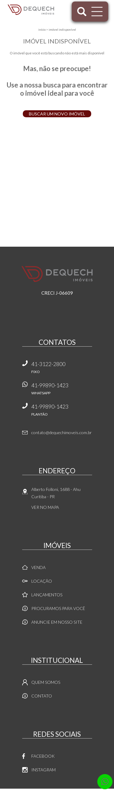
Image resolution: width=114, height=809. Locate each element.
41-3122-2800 (61, 370)
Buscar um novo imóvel (57, 113)
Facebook (43, 756)
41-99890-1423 (61, 391)
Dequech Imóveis (57, 274)
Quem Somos (45, 682)
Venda (38, 567)
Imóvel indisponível (62, 29)
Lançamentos (46, 594)
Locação (41, 581)
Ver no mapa (45, 507)
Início (42, 29)
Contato (41, 695)
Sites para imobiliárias (57, 807)
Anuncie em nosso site (56, 622)
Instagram (43, 769)
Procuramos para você (58, 608)
